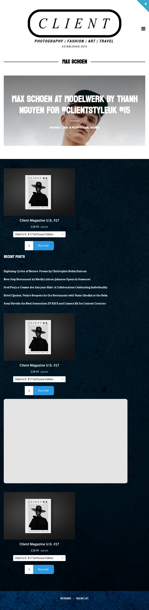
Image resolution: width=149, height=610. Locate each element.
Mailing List (82, 598)
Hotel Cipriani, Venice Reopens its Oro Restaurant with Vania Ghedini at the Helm (55, 295)
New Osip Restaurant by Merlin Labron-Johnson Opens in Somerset (47, 279)
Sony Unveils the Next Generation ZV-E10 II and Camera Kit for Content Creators (55, 303)
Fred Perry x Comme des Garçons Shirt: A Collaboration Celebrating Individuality (55, 287)
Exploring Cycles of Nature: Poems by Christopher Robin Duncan (45, 271)
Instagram (65, 598)
